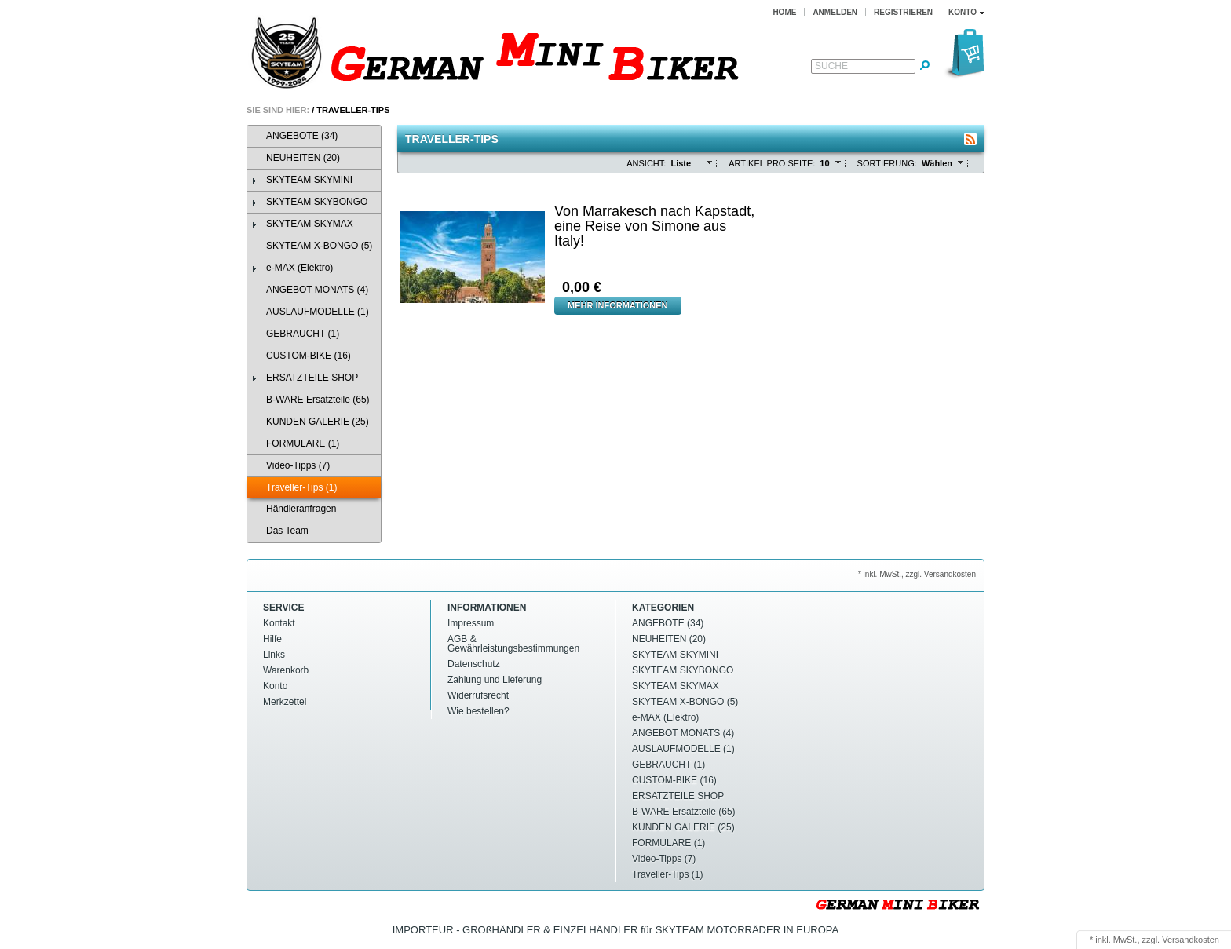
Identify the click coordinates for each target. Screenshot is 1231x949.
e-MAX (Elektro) (292, 268)
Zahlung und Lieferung (494, 679)
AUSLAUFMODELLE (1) (310, 312)
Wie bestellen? (478, 711)
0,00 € (581, 287)
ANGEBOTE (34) (294, 136)
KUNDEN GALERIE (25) (310, 422)
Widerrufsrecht (478, 695)
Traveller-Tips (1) (294, 488)
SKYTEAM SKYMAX (302, 224)
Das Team (280, 531)
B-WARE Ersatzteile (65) (310, 400)
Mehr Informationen (618, 305)
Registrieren (903, 12)
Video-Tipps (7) (290, 466)
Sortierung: (887, 163)
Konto (275, 686)
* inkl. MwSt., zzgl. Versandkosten (917, 574)
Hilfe (272, 638)
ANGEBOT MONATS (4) (309, 290)
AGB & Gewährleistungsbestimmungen (513, 643)
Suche (831, 65)
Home (784, 12)
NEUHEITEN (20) (295, 158)
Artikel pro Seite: (772, 163)
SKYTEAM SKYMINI (301, 180)
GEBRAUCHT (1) (295, 334)
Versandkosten (1190, 939)
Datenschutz (473, 664)
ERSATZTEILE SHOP (304, 378)
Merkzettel (284, 701)
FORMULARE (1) (295, 444)
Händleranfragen (293, 509)
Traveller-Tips (352, 110)
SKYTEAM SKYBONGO (309, 202)
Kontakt (279, 623)
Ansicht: (646, 163)
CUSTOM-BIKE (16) (301, 356)
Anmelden (835, 12)
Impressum (470, 623)
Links (274, 654)
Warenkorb (286, 670)
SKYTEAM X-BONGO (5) (311, 246)
